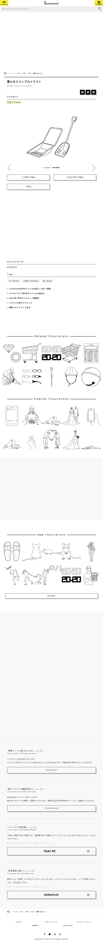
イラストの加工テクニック (21, 303)
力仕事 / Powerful (30, 281)
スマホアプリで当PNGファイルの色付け (27, 293)
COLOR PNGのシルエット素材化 (24, 298)
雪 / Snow (47, 281)
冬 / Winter (14, 281)
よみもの (19, 922)
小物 (23, 73)
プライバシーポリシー (84, 922)
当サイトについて (51, 922)
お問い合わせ (68, 925)
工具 (29, 73)
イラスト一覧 (15, 73)
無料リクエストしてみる (20, 308)
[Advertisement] (26, 41)
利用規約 (35, 925)
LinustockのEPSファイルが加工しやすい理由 (30, 289)
